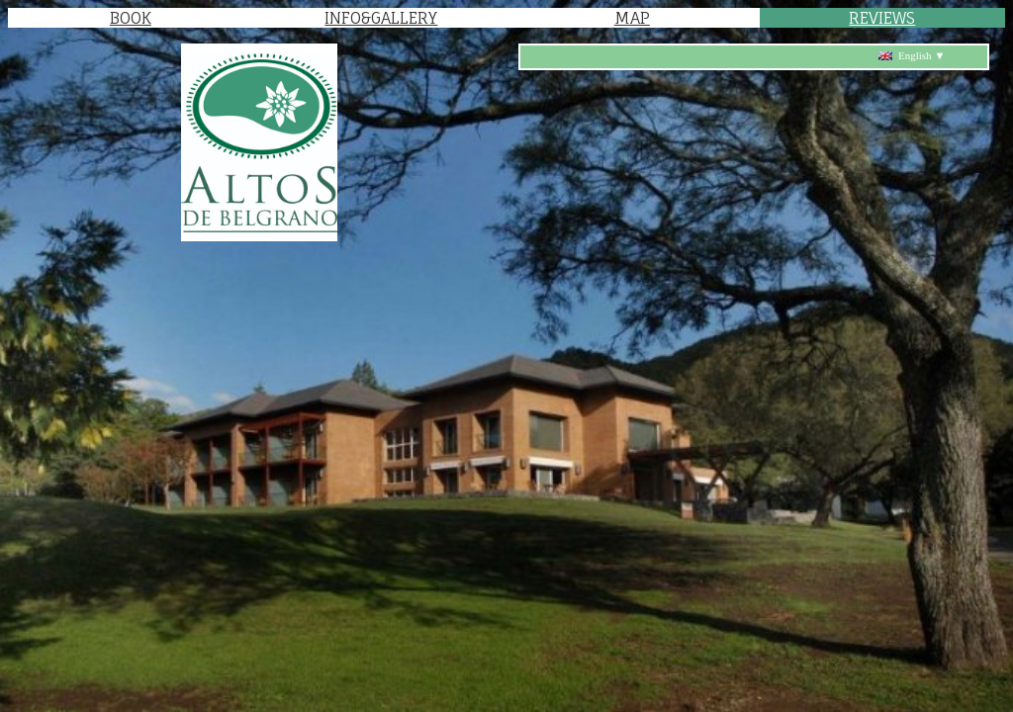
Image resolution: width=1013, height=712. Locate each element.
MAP (632, 18)
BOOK (130, 18)
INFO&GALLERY (380, 18)
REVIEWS (882, 18)
